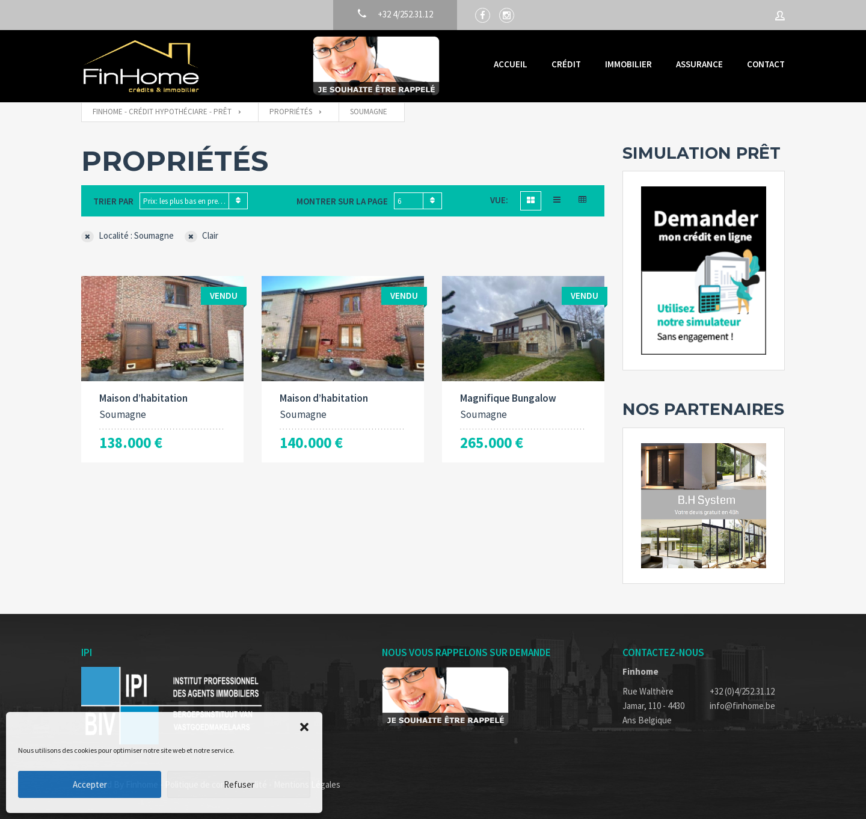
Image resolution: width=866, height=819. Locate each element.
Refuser (239, 784)
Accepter (90, 784)
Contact (766, 64)
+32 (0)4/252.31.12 (742, 691)
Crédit (566, 64)
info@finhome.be (742, 705)
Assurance (699, 64)
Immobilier (628, 64)
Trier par (113, 201)
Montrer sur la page (342, 201)
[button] (304, 727)
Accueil (510, 64)
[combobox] (194, 200)
